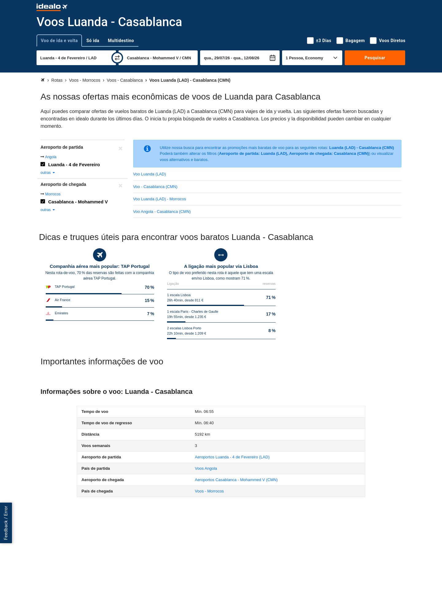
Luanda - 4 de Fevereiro (74, 164)
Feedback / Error (5, 523)
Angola (50, 157)
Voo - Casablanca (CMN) (155, 186)
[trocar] (117, 58)
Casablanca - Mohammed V (78, 201)
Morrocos (52, 194)
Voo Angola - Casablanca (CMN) (162, 211)
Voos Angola (206, 468)
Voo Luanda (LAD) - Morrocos (159, 199)
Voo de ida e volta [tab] (59, 40)
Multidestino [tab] (121, 40)
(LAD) (232, 457)
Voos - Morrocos (209, 491)
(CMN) (236, 479)
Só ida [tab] (92, 40)
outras (48, 173)
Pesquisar (375, 57)
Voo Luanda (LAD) (149, 174)
